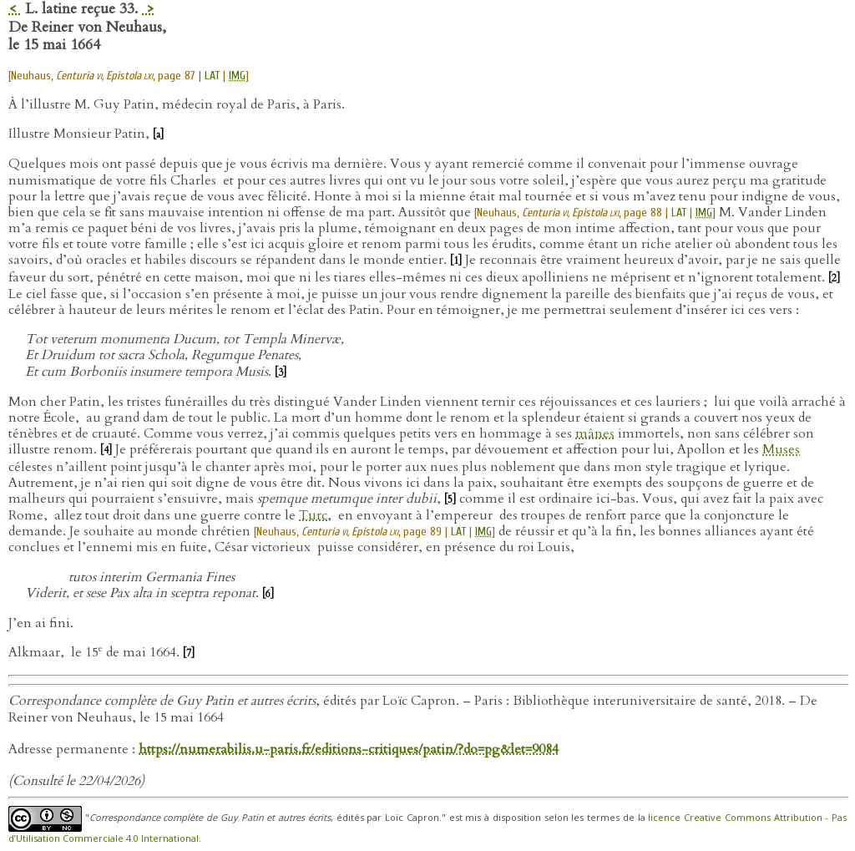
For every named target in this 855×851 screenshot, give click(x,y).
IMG (237, 75)
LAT (212, 75)
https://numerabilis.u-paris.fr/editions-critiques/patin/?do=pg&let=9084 (349, 749)
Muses (781, 449)
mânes (595, 433)
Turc (313, 515)
